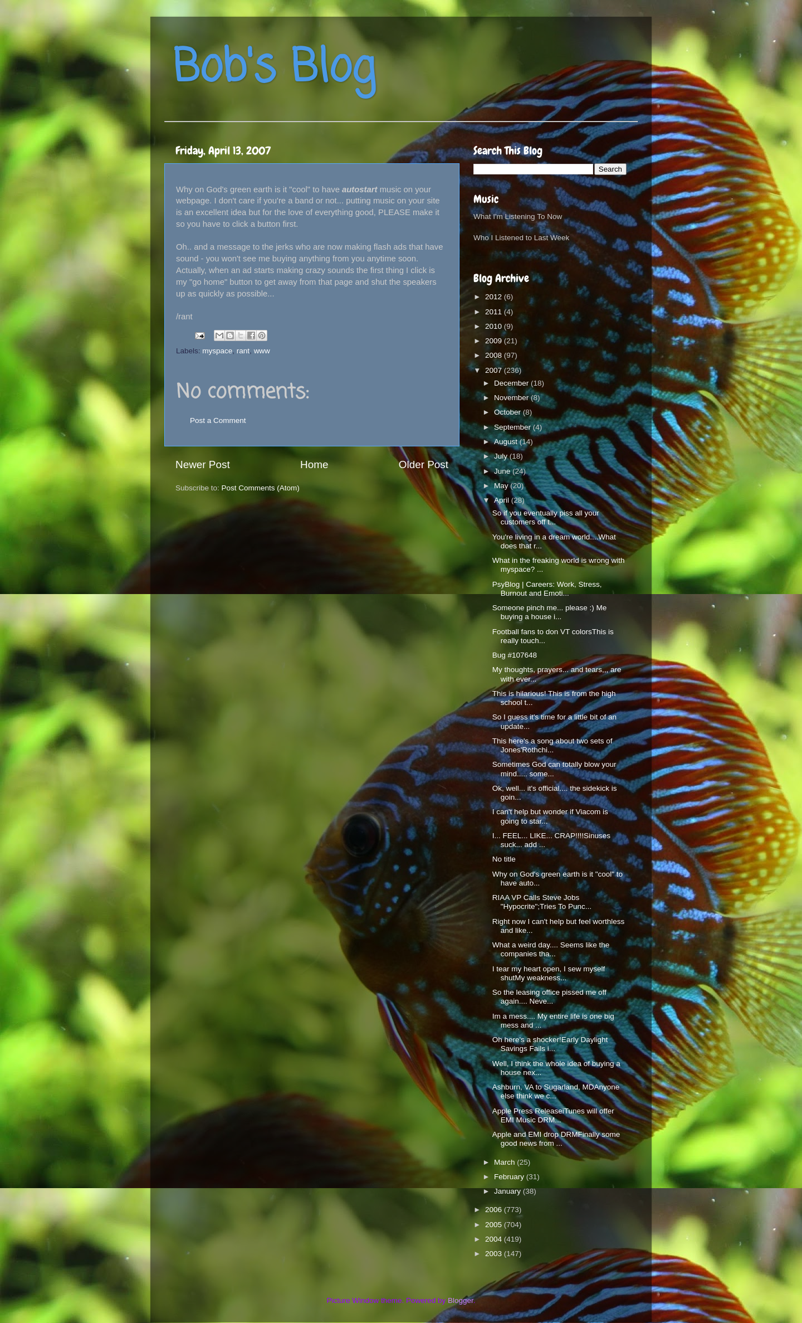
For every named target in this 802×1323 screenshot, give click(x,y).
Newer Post (202, 464)
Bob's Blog (274, 69)
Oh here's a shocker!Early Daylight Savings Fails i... (550, 1044)
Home (314, 464)
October (508, 412)
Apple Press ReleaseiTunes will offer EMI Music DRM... (553, 1115)
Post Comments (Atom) (261, 488)
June (503, 471)
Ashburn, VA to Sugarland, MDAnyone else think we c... (556, 1091)
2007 (494, 370)
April (502, 500)
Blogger (460, 1300)
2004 (494, 1239)
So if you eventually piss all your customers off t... (545, 517)
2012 (494, 297)
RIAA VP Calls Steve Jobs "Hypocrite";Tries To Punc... (541, 902)
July (502, 456)
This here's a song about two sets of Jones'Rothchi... (552, 745)
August (507, 441)
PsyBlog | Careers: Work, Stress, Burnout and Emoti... (547, 588)
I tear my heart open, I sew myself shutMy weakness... (548, 973)
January (508, 1191)
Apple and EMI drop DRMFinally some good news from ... (556, 1138)
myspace (217, 351)
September (513, 427)
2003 (494, 1253)
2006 (494, 1209)
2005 (494, 1224)
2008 (494, 355)
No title (504, 859)
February (510, 1177)
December (512, 383)
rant (243, 351)
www (262, 351)
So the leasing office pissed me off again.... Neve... (549, 996)
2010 (494, 326)
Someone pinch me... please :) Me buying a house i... (549, 612)
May (502, 485)
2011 (494, 312)
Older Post (423, 464)
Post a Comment (218, 420)
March (505, 1162)
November (512, 397)
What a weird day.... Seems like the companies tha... (551, 949)
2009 (494, 341)
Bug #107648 (514, 655)
